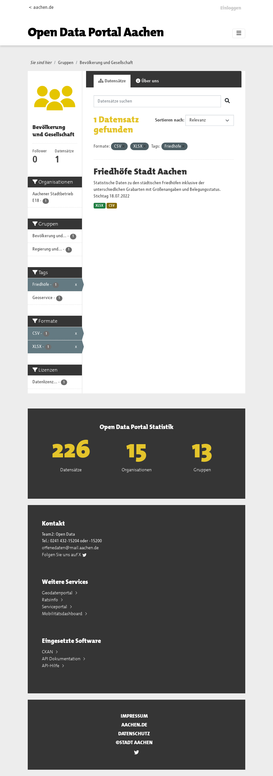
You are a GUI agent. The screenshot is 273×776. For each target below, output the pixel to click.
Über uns (147, 81)
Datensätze (112, 81)
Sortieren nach (169, 120)
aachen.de (134, 724)
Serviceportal (55, 606)
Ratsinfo (50, 600)
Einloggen (230, 8)
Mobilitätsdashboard (62, 613)
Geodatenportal (57, 593)
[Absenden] (227, 101)
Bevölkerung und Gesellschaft (106, 63)
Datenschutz (134, 733)
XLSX (99, 205)
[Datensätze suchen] (157, 101)
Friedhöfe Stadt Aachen (140, 171)
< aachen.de (41, 7)
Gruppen (65, 63)
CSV (112, 205)
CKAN (48, 652)
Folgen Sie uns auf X (64, 554)
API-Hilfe (51, 665)
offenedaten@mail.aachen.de (70, 547)
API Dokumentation (61, 658)
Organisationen (137, 470)
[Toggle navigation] (238, 33)
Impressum (134, 716)
